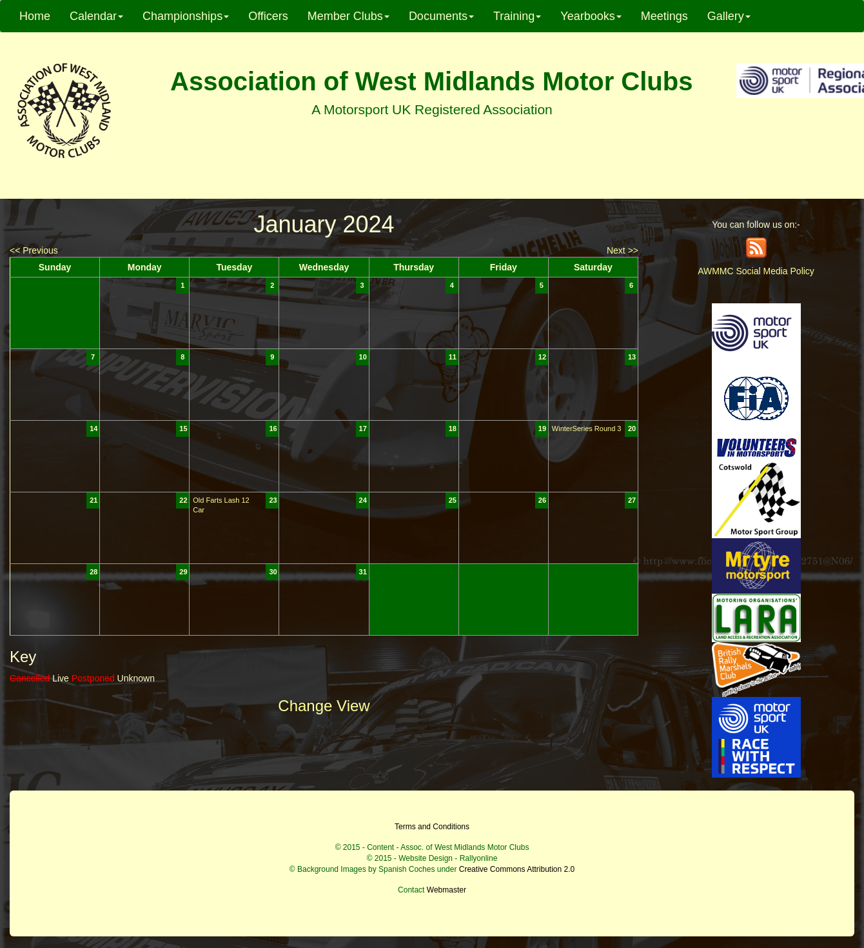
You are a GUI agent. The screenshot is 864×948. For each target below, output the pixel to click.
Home (34, 16)
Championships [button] (185, 16)
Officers (268, 16)
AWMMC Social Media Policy (756, 271)
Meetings (664, 16)
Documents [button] (441, 16)
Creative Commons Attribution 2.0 (516, 869)
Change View (323, 705)
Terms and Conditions (432, 826)
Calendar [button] (96, 16)
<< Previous (34, 250)
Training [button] (517, 16)
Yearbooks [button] (590, 16)
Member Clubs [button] (348, 16)
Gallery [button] (729, 16)
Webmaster (446, 889)
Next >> (622, 250)
